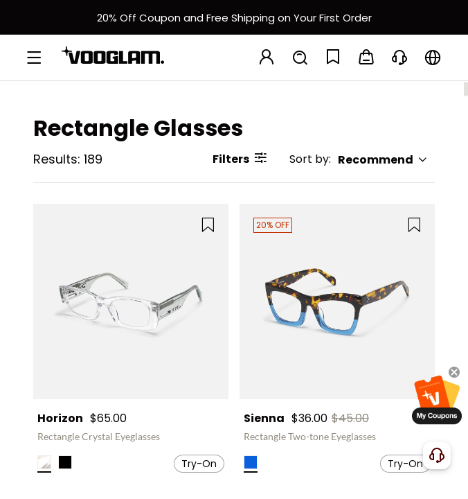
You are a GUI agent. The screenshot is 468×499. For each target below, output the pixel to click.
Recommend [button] (383, 160)
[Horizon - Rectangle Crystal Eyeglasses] (130, 301)
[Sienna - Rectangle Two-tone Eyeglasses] (337, 301)
